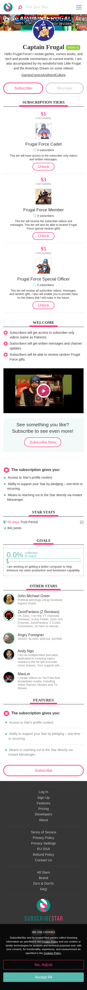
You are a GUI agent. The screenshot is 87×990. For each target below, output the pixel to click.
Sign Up (43, 797)
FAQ (43, 889)
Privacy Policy (43, 838)
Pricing (43, 809)
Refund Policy (43, 854)
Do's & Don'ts (43, 883)
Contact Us (43, 860)
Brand (43, 878)
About (43, 820)
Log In (43, 792)
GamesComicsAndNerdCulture (43, 75)
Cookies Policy (52, 953)
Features (43, 803)
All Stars (43, 872)
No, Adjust (43, 965)
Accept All (43, 977)
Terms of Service (43, 832)
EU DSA (43, 849)
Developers (43, 814)
